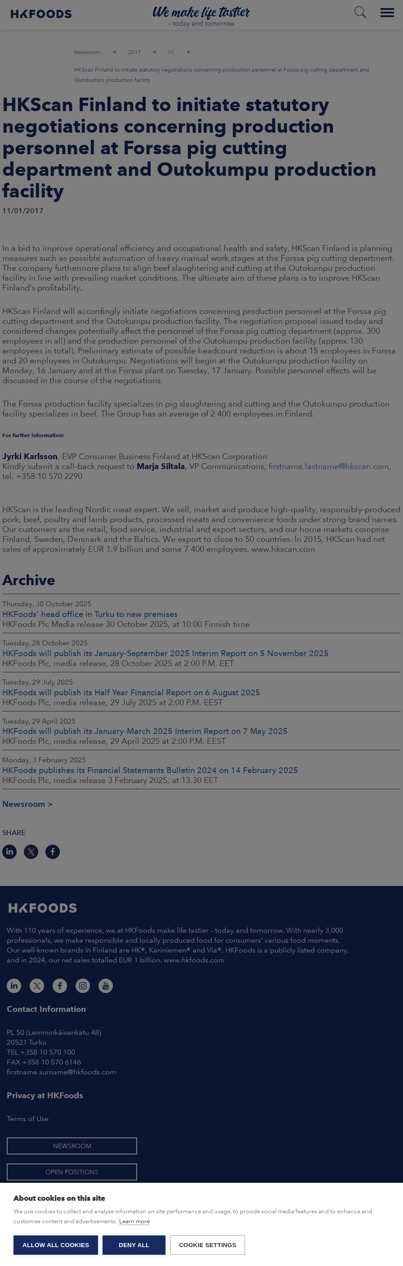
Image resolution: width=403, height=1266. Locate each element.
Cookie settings (208, 1245)
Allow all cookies (55, 1245)
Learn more (134, 1221)
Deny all (134, 1245)
